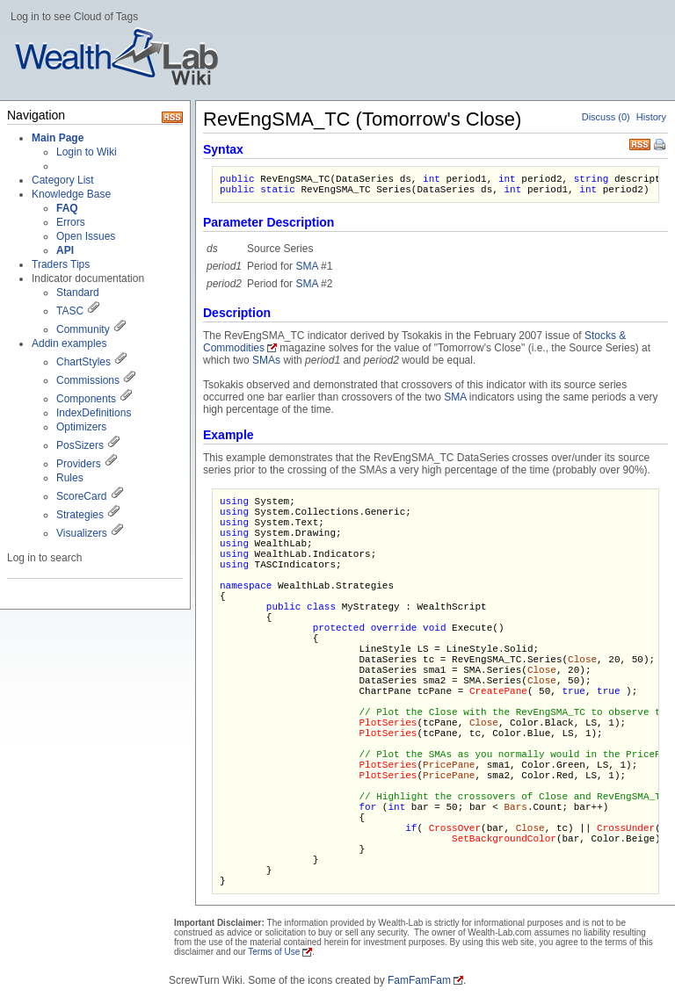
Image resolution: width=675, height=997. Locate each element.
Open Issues (85, 236)
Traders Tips (61, 264)
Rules (69, 478)
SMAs (266, 360)
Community (83, 329)
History (651, 117)
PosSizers (80, 445)
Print (661, 146)
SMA (306, 266)
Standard (77, 292)
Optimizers (81, 427)
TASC (69, 311)
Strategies (80, 515)
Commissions (88, 380)
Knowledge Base (71, 194)
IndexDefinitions (93, 413)
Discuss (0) (606, 117)
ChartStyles (83, 362)
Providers (78, 464)
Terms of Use (274, 952)
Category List (63, 180)
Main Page (57, 138)
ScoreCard (81, 496)
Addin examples (69, 343)
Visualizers (81, 533)
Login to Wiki (86, 152)
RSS (639, 142)
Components (86, 399)
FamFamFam (419, 980)
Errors (70, 222)
